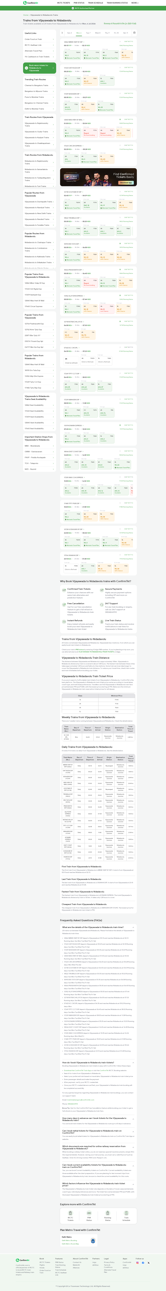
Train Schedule (95, 3)
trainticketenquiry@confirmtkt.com (80, 1100)
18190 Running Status (126, 247)
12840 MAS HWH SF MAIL (74, 120)
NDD (88, 45)
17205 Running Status (126, 481)
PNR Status (79, 3)
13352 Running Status (126, 299)
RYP (69, 45)
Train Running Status (117, 3)
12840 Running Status (126, 123)
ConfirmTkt (104, 1070)
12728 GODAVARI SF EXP (74, 529)
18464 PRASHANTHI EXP (74, 270)
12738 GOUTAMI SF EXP (74, 192)
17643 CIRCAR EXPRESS (74, 146)
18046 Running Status (126, 455)
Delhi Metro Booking (69, 1240)
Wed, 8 (97, 33)
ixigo (94, 1262)
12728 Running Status (126, 533)
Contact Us (77, 1262)
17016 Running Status (126, 559)
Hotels (42, 1268)
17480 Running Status (126, 507)
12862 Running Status (126, 45)
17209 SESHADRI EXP (73, 94)
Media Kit (76, 1265)
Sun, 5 (69, 33)
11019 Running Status (126, 429)
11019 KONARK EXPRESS (74, 425)
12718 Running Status (126, 325)
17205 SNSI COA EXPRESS (74, 477)
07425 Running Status (126, 351)
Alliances (76, 1268)
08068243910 (73, 1104)
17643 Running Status (126, 149)
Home (25, 15)
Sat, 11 (125, 33)
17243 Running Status (126, 71)
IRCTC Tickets (63, 3)
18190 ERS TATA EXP (72, 244)
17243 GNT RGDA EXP (73, 68)
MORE (135, 3)
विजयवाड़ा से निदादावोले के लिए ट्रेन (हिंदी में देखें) (120, 24)
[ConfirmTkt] (22, 1261)
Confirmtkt (127, 1262)
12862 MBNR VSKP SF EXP (74, 42)
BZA (70, 71)
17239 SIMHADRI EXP (73, 400)
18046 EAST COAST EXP (74, 451)
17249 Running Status (126, 377)
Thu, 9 (107, 33)
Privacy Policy (109, 1262)
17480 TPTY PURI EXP (73, 503)
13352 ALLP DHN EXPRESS (74, 296)
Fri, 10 (116, 33)
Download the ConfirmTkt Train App (77, 1070)
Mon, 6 (78, 33)
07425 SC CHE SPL (72, 348)
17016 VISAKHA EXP (72, 555)
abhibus (95, 1265)
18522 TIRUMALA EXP (73, 218)
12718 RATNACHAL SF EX (74, 322)
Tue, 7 (88, 33)
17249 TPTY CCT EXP (73, 374)
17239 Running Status (126, 403)
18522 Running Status (126, 221)
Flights (42, 1265)
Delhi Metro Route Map (70, 1244)
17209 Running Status (126, 97)
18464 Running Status (126, 273)
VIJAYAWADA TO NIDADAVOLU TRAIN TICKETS (96, 652)
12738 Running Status (126, 195)
